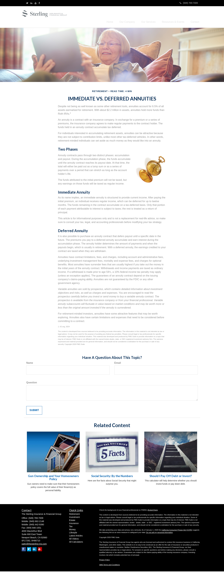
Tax (71, 527)
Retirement (74, 514)
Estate (72, 521)
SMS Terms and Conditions (109, 565)
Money (72, 530)
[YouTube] (35, 3)
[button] (122, 17)
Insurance (74, 524)
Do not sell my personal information (159, 533)
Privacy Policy (104, 560)
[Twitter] (27, 3)
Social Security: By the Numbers (112, 476)
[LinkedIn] (31, 3)
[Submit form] (34, 411)
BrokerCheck (153, 510)
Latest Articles (76, 536)
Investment (74, 517)
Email (117, 363)
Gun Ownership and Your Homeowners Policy (53, 478)
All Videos (74, 539)
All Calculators (76, 542)
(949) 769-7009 (189, 3)
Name (29, 363)
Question (31, 383)
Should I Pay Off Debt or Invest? (171, 476)
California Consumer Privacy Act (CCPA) (177, 530)
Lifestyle (73, 533)
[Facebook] (39, 3)
